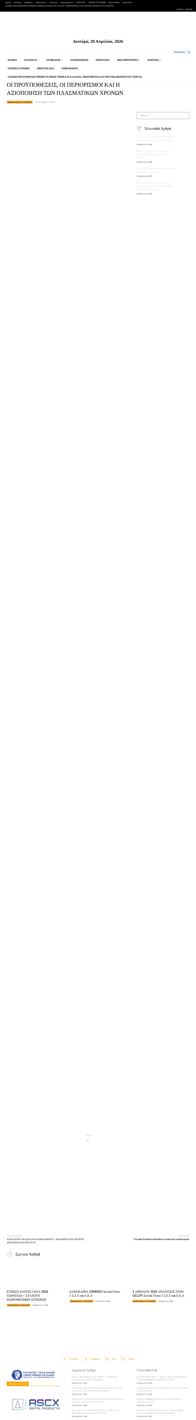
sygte (89, 1135)
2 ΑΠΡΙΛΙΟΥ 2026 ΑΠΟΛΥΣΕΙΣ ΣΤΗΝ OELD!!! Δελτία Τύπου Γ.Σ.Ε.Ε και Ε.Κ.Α (158, 1294)
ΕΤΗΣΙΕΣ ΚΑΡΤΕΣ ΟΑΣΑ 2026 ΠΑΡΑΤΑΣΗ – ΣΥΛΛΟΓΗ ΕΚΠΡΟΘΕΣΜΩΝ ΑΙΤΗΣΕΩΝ (27, 1296)
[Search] (186, 115)
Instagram (95, 1359)
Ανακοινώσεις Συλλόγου (20, 102)
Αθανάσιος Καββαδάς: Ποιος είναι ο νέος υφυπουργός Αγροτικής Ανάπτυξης (159, 1400)
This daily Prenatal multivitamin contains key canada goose (161, 1239)
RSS (114, 1359)
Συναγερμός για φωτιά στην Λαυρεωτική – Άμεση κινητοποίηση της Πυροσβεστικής (163, 1389)
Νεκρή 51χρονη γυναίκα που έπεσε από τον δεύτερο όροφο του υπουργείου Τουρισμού (155, 139)
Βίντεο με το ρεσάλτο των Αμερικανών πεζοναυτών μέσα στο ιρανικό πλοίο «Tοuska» (153, 154)
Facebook (73, 1359)
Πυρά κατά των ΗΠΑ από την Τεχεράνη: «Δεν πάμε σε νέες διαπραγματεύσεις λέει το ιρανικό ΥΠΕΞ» (95, 1411)
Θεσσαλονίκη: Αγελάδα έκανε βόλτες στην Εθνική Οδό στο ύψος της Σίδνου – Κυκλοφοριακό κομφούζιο (98, 1400)
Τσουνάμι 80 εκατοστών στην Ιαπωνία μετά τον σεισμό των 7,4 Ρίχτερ (156, 170)
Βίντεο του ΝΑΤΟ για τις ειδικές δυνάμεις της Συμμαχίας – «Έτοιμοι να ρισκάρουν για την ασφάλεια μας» (160, 1411)
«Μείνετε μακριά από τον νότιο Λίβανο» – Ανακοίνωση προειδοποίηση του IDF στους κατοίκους (94, 1378)
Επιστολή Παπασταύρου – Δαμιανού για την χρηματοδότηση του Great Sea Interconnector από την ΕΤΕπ (162, 1378)
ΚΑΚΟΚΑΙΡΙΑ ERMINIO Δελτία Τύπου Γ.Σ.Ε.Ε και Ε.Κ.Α (95, 1294)
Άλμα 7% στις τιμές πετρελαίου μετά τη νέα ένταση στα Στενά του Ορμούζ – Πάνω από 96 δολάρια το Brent (97, 1389)
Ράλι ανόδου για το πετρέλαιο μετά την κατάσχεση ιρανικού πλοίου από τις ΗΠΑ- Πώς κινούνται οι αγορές (155, 186)
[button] (183, 52)
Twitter (131, 1359)
